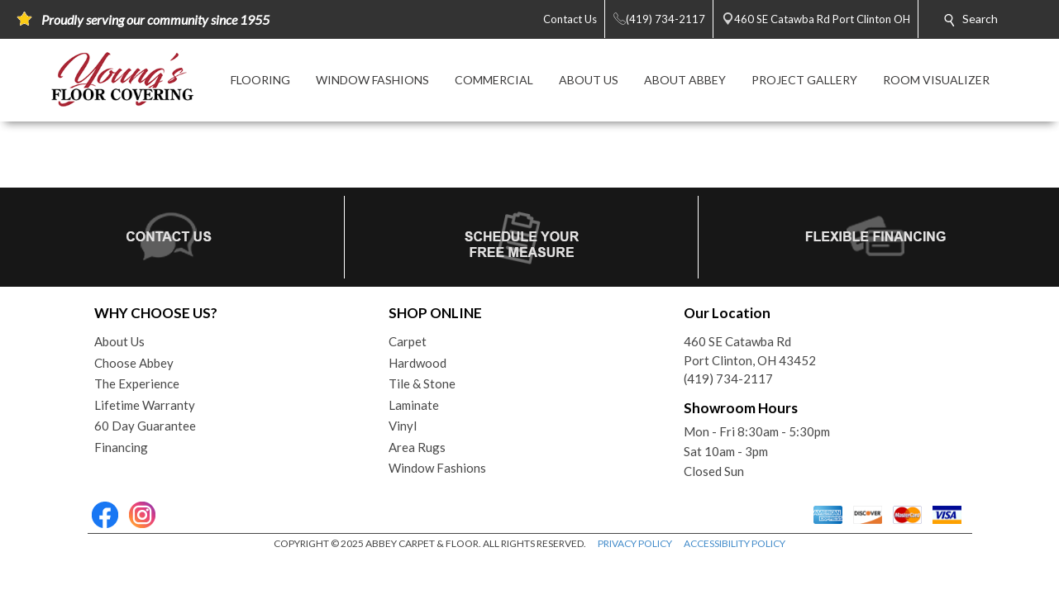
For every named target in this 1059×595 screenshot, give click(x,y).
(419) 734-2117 (728, 378)
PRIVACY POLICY (635, 543)
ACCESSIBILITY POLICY (734, 543)
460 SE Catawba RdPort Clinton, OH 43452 (750, 351)
